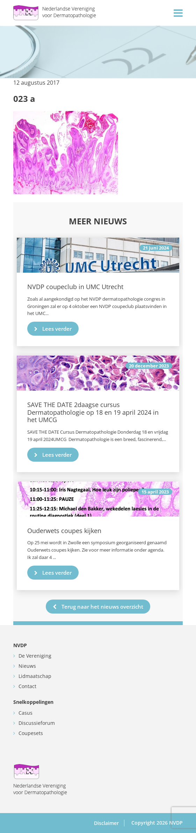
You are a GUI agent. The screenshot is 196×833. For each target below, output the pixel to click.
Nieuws (27, 666)
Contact (27, 686)
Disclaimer (106, 823)
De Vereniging (35, 655)
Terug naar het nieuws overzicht (98, 606)
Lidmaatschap (35, 676)
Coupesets (31, 733)
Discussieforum (37, 723)
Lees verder (53, 328)
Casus (25, 712)
